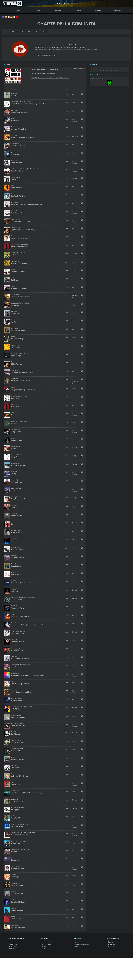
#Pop (48, 78)
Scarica (38, 10)
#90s (39, 78)
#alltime (62, 78)
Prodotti (18, 10)
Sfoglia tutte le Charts (46, 55)
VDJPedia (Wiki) (46, 944)
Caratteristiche (13, 944)
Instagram (112, 944)
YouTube (111, 943)
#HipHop (53, 78)
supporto (98, 10)
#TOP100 (34, 78)
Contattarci (78, 943)
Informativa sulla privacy (82, 944)
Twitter (111, 946)
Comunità (78, 10)
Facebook (111, 941)
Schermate (12, 948)
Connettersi (117, 10)
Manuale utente (46, 943)
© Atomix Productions (66, 956)
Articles (44, 946)
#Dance (43, 78)
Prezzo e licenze (13, 946)
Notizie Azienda (79, 941)
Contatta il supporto (47, 941)
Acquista (58, 10)
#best (58, 78)
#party (67, 78)
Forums (44, 948)
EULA (76, 946)
